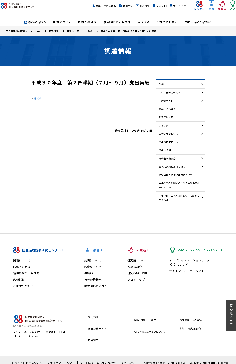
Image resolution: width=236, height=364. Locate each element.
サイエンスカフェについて (186, 271)
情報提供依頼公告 (168, 142)
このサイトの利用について (30, 357)
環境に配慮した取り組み (172, 166)
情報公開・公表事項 (191, 317)
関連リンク (122, 357)
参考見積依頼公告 (168, 133)
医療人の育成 (22, 267)
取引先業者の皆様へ (169, 92)
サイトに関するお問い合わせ (95, 357)
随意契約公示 (166, 117)
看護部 (88, 273)
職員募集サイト (97, 325)
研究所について (137, 260)
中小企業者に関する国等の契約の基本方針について (179, 185)
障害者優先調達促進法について (176, 175)
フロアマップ (136, 279)
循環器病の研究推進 (26, 273)
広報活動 (19, 279)
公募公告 (163, 125)
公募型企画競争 (167, 109)
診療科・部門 (93, 267)
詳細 (161, 84)
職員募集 (121, 9)
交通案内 (155, 9)
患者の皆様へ (93, 279)
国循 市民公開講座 (145, 317)
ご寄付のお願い (23, 286)
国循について (21, 260)
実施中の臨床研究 (99, 9)
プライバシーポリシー (62, 357)
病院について (93, 260)
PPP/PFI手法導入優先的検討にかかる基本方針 (179, 197)
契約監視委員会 (167, 158)
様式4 (37, 98)
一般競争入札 (166, 100)
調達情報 (138, 9)
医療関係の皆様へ (96, 286)
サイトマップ (174, 9)
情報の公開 (165, 150)
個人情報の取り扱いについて (151, 325)
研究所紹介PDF (137, 273)
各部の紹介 (134, 267)
